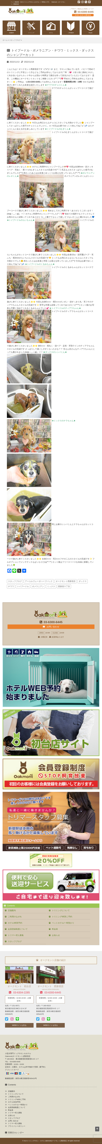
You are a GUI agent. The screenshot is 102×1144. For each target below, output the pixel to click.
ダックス (83, 581)
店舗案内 (12, 910)
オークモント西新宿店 (65, 581)
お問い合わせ (51, 626)
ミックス (51, 586)
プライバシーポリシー (16, 1126)
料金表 (55, 929)
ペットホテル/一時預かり (63, 923)
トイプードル (23, 586)
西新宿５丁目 (64, 586)
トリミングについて (61, 910)
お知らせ (56, 935)
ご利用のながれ (15, 917)
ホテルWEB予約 (15, 923)
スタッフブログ (15, 581)
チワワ (11, 586)
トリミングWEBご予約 (62, 917)
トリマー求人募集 (16, 935)
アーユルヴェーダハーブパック (39, 581)
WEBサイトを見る (19, 1025)
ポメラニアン (38, 586)
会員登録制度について (18, 929)
